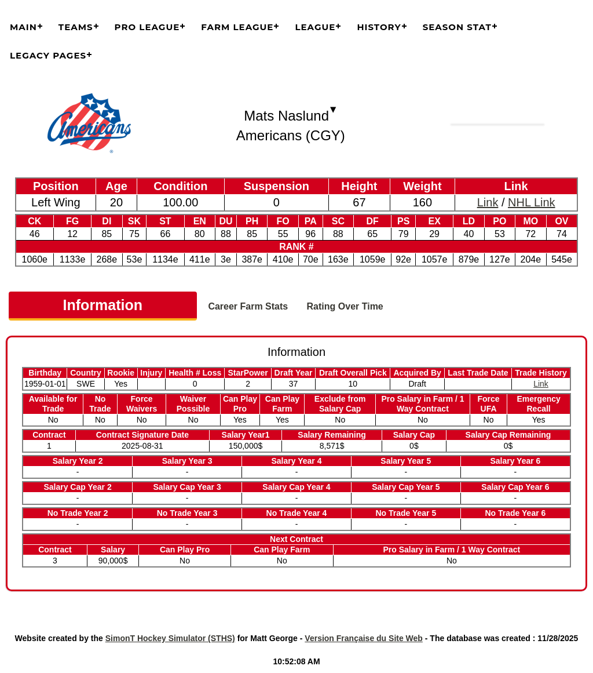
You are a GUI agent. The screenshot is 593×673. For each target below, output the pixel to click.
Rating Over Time (345, 306)
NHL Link (531, 202)
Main (23, 26)
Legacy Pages (48, 55)
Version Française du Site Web (364, 638)
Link (488, 202)
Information (103, 305)
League (315, 26)
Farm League (237, 26)
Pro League (147, 26)
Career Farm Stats (248, 306)
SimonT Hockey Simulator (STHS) (170, 638)
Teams (75, 26)
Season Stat (457, 26)
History (379, 26)
